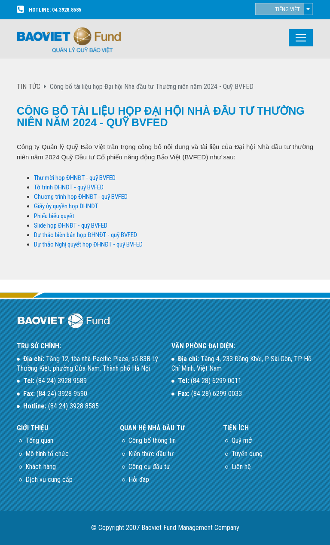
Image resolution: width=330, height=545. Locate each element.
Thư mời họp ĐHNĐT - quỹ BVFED (75, 178)
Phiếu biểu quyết (54, 216)
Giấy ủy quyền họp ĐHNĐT (66, 206)
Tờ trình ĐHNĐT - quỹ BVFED (69, 187)
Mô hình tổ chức (47, 454)
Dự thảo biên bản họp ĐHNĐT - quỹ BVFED (85, 235)
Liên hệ (241, 467)
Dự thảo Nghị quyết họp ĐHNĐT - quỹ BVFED (88, 244)
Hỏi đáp (138, 479)
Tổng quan (39, 440)
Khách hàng (40, 467)
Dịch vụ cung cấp (49, 479)
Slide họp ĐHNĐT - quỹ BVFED (70, 225)
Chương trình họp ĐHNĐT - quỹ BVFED (81, 197)
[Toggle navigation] (301, 37)
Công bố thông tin (152, 440)
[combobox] (284, 9)
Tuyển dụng (247, 454)
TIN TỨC (28, 86)
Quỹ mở (242, 440)
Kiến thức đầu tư (151, 454)
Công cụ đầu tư (149, 467)
